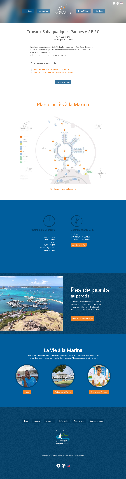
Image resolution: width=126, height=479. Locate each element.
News (25, 421)
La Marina (43, 11)
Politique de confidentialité (76, 455)
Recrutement (79, 421)
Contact (99, 11)
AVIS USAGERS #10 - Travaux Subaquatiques (51, 69)
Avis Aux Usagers (63, 82)
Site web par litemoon (63, 457)
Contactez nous (96, 421)
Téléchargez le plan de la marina (63, 189)
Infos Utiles (83, 11)
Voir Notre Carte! (78, 245)
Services (28, 11)
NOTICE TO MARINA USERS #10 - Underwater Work (54, 72)
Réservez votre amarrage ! (82, 318)
